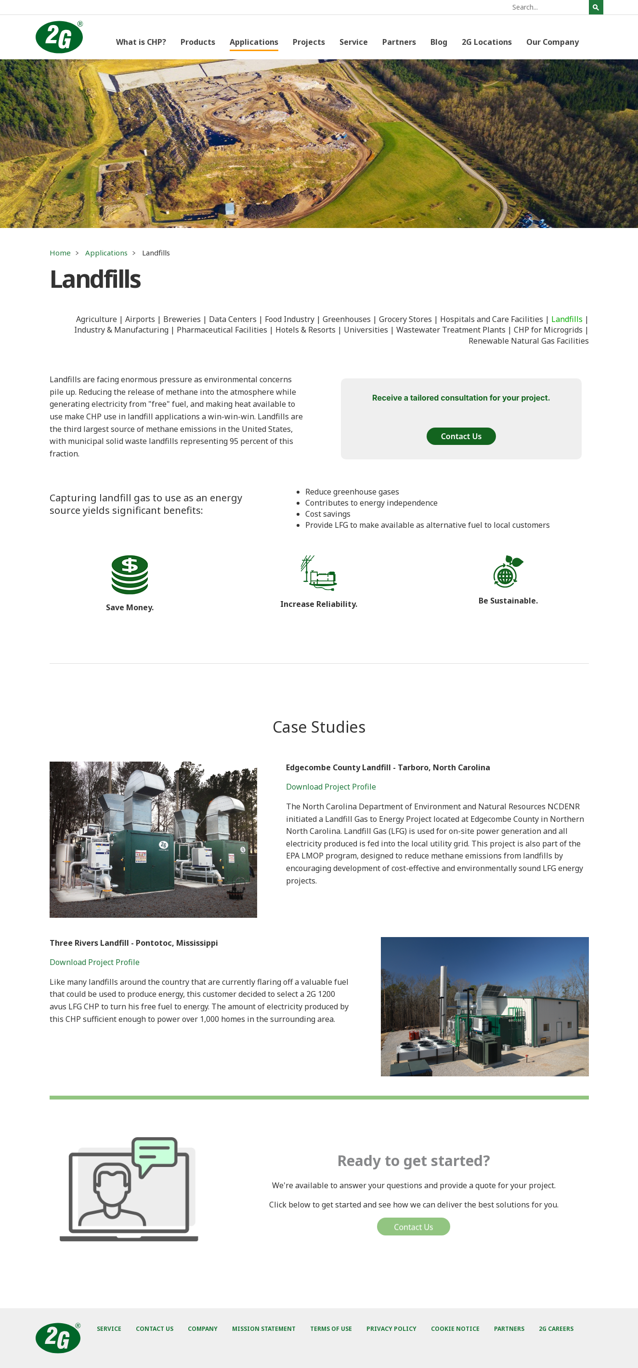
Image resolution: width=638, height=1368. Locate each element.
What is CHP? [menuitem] (141, 42)
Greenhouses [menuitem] (347, 319)
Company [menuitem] (203, 1329)
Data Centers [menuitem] (233, 319)
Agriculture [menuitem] (96, 319)
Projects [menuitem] (309, 42)
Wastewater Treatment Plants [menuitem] (451, 329)
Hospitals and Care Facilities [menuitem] (491, 319)
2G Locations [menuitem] (487, 42)
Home (60, 252)
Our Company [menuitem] (552, 42)
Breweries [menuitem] (182, 319)
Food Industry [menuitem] (289, 319)
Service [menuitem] (353, 42)
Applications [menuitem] (254, 42)
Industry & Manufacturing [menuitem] (121, 329)
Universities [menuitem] (366, 329)
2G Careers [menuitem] (556, 1329)
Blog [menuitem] (438, 42)
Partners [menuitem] (399, 42)
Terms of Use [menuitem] (331, 1329)
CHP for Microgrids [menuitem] (548, 329)
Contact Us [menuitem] (154, 1329)
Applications (106, 252)
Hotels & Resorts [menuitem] (305, 329)
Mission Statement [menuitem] (264, 1329)
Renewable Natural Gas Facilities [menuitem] (529, 340)
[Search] (549, 7)
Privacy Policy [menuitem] (391, 1329)
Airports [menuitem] (140, 319)
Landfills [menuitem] (567, 319)
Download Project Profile (331, 786)
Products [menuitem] (198, 42)
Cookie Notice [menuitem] (455, 1329)
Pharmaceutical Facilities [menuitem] (222, 329)
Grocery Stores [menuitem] (405, 319)
